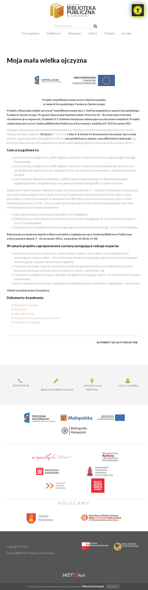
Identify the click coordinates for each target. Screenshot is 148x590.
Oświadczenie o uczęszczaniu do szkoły (37, 318)
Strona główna (30, 33)
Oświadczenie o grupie (27, 322)
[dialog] (74, 208)
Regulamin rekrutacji (26, 305)
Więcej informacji (93, 586)
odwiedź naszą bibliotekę (92, 384)
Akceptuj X (112, 586)
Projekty (109, 33)
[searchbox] (72, 25)
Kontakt (126, 33)
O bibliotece (53, 33)
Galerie (93, 33)
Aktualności (74, 33)
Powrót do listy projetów (117, 342)
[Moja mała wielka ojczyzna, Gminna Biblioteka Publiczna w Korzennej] (74, 10)
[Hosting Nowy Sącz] (74, 574)
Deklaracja (20, 309)
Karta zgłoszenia (24, 313)
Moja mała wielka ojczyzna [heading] (47, 60)
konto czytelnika (128, 382)
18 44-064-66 (20, 382)
